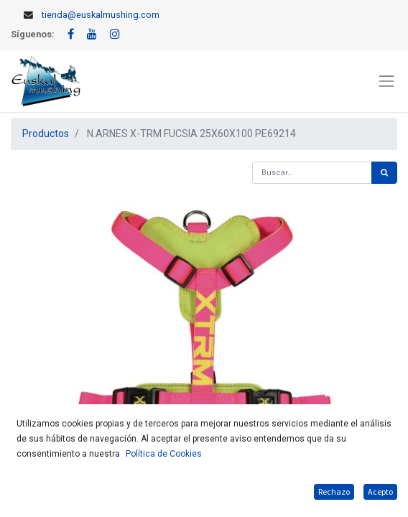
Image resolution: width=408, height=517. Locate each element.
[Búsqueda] (384, 173)
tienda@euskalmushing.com (100, 14)
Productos (45, 133)
